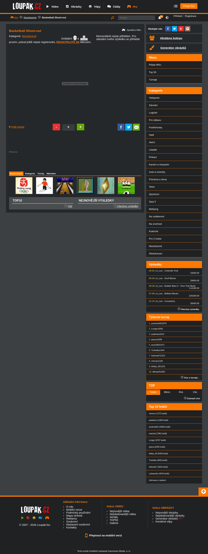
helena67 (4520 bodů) (158, 467)
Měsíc (167, 392)
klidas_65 (155, 366)
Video (52, 6)
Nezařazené (30, 17)
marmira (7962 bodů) (158, 434)
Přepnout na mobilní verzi (104, 535)
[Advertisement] (75, 161)
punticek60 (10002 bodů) (159, 427)
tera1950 (155, 345)
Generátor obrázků (167, 518)
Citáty (113, 6)
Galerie (114, 523)
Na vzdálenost (156, 216)
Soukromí (72, 521)
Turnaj (41, 173)
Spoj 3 (152, 201)
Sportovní (154, 194)
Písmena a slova (158, 179)
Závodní (153, 105)
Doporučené (16, 173)
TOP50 (114, 520)
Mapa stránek (74, 515)
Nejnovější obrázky (167, 512)
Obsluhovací (155, 253)
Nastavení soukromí (78, 524)
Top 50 (152, 72)
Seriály (114, 517)
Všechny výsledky (126, 206)
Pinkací (153, 157)
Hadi (151, 134)
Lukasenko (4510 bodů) (159, 474)
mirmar (154, 361)
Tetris (152, 186)
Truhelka (155, 350)
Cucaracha (169, 301)
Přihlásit (178, 16)
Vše (70, 206)
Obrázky (73, 6)
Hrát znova (17, 126)
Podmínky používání (78, 512)
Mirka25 (156, 372)
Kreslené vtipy (164, 521)
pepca (154, 339)
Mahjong (153, 209)
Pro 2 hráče (155, 238)
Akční (152, 142)
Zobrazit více (192, 398)
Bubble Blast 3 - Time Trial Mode (179, 286)
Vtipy (94, 6)
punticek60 (156, 323)
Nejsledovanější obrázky (170, 515)
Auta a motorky (157, 172)
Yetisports (154, 97)
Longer (154, 329)
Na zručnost (155, 223)
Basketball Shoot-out (54, 17)
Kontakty (71, 527)
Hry (132, 6)
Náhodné (51, 173)
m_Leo (159, 271)
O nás (69, 506)
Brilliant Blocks (171, 293)
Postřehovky (155, 127)
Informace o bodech (157, 480)
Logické (153, 112)
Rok (181, 392)
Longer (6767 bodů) (157, 440)
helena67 (155, 356)
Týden (153, 392)
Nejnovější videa (119, 511)
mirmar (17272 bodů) (158, 414)
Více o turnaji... (190, 378)
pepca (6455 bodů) (157, 447)
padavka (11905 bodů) (158, 420)
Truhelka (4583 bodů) (158, 460)
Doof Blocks (170, 278)
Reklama (71, 518)
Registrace (190, 16)
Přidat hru (189, 6)
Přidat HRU (155, 64)
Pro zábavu (155, 120)
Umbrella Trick (171, 271)
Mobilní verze (74, 509)
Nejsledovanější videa (123, 514)
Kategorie (30, 173)
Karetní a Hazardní (159, 164)
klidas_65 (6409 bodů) (158, 454)
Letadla (153, 149)
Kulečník (153, 231)
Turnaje (153, 79)
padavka (155, 334)
